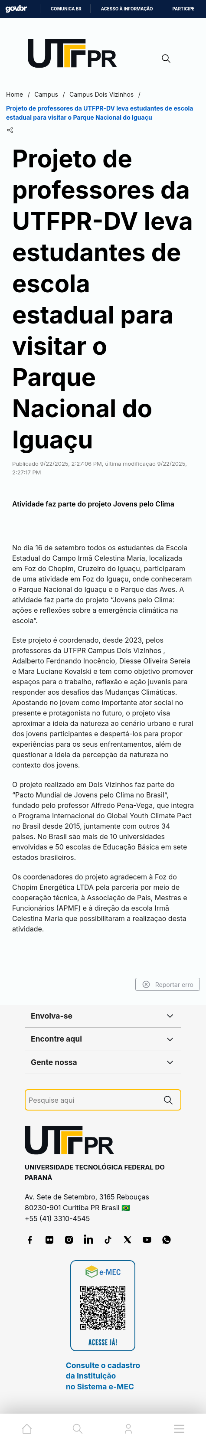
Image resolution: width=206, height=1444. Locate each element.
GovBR (16, 9)
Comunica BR (66, 9)
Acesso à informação (127, 9)
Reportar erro (167, 984)
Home (14, 94)
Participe (184, 9)
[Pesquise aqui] (92, 1100)
